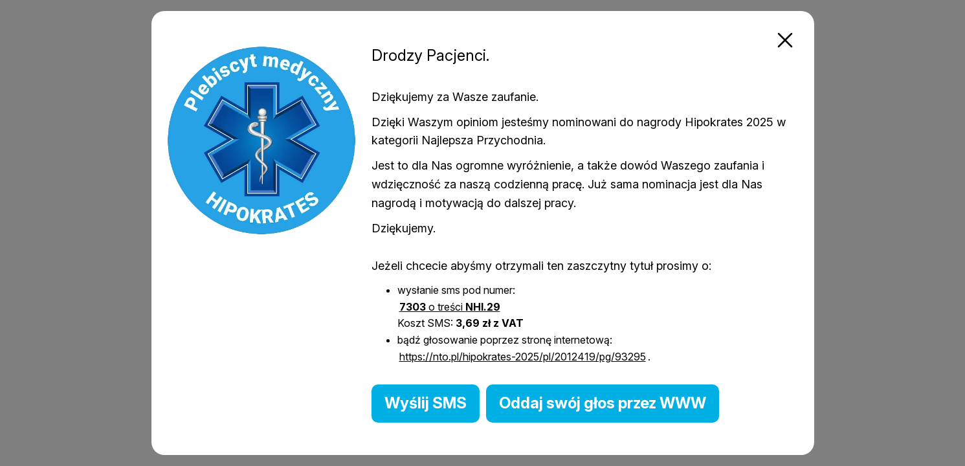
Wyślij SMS (425, 403)
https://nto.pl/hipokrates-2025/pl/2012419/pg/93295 (522, 356)
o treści (449, 306)
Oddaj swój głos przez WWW (602, 403)
